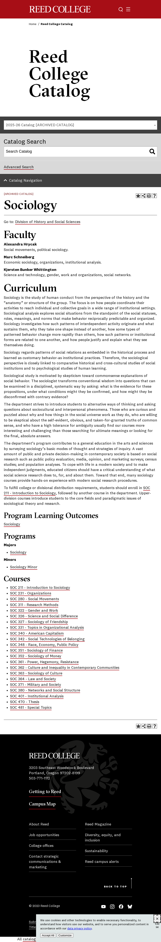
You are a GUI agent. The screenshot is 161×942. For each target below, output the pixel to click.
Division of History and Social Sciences (47, 222)
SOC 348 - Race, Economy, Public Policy (44, 645)
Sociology (12, 524)
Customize (65, 935)
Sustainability (96, 851)
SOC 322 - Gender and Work (34, 611)
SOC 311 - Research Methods (34, 605)
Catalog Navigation (25, 180)
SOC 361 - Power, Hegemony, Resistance (44, 662)
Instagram (112, 906)
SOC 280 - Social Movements (34, 599)
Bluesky (130, 906)
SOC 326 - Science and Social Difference (44, 616)
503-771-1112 (39, 778)
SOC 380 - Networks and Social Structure (45, 690)
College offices (41, 846)
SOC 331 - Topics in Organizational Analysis (47, 628)
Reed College (60, 9)
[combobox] (80, 125)
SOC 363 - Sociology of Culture (36, 673)
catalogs (30, 939)
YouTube (103, 906)
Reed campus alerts (102, 862)
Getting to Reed (45, 791)
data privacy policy (79, 928)
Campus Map (42, 804)
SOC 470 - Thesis (24, 702)
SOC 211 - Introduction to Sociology (40, 588)
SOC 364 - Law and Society (33, 679)
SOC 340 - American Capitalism (37, 633)
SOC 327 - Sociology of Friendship (39, 622)
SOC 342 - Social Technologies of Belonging (47, 639)
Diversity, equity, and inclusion (103, 837)
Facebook (121, 906)
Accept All (48, 935)
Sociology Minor (23, 567)
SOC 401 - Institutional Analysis (37, 696)
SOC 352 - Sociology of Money (35, 656)
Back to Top (115, 887)
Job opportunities (44, 835)
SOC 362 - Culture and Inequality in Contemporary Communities (64, 668)
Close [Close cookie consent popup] (157, 922)
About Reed (39, 824)
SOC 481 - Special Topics (31, 708)
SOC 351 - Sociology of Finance (36, 650)
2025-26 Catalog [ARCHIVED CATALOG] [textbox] (40, 125)
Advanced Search (19, 167)
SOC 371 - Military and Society (35, 685)
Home (32, 24)
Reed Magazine (98, 824)
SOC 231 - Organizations (30, 593)
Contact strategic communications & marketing (45, 862)
